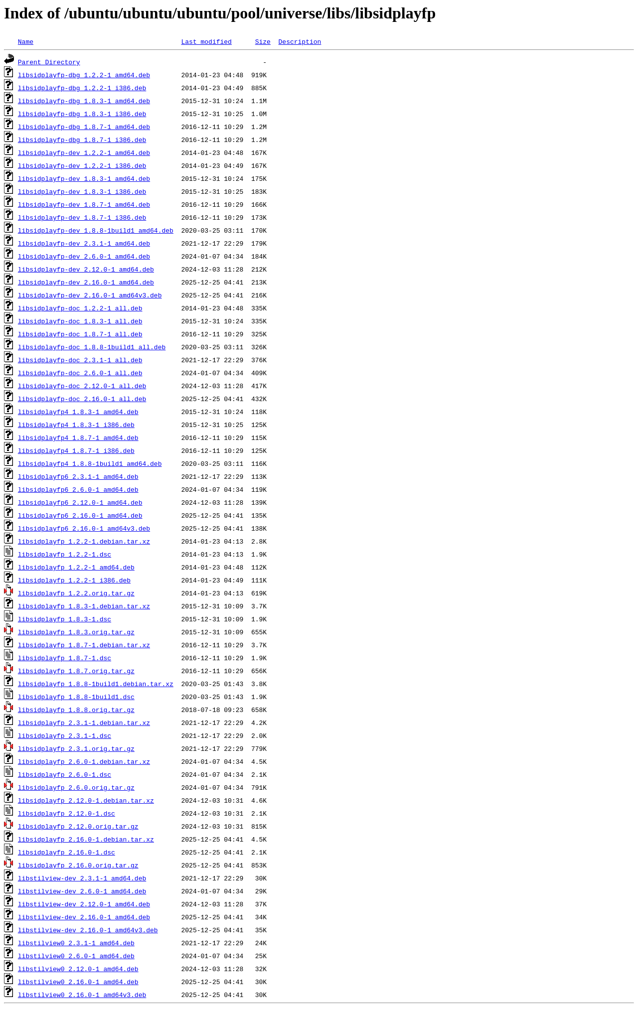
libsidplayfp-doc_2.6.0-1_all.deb (80, 372)
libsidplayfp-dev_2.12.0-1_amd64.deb (86, 269)
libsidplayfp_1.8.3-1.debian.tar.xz (84, 605)
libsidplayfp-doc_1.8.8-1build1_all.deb (91, 346)
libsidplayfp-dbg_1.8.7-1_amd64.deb (84, 126)
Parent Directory (49, 61)
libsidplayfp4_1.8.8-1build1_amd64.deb (90, 463)
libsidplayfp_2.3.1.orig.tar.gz (76, 748)
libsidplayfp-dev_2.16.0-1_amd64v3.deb (90, 294)
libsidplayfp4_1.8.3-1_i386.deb (76, 424)
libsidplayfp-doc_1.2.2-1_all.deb (80, 307)
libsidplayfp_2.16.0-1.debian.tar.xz (86, 839)
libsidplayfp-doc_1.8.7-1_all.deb (80, 333)
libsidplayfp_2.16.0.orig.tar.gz (78, 865)
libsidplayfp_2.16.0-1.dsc (66, 852)
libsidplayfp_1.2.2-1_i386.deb (74, 580)
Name (25, 41)
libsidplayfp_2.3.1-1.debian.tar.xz (84, 722)
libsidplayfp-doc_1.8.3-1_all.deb (80, 320)
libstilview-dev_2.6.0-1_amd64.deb (82, 890)
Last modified (206, 41)
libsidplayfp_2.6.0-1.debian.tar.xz (84, 761)
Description (299, 41)
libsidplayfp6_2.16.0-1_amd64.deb (80, 515)
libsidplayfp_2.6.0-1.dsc (64, 774)
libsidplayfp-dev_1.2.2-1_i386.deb (82, 165)
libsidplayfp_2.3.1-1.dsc (64, 735)
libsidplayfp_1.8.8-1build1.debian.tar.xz (95, 683)
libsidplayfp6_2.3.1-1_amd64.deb (78, 476)
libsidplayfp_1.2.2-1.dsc (64, 554)
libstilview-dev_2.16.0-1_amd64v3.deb (88, 929)
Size (263, 41)
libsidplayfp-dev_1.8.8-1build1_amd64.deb (95, 230)
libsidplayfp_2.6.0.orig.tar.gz (76, 787)
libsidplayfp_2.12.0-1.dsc (66, 813)
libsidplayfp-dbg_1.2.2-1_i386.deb (82, 87)
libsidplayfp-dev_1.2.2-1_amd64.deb (84, 152)
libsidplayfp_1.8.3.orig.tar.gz (76, 631)
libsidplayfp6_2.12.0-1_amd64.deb (80, 502)
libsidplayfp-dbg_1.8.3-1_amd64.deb (84, 100)
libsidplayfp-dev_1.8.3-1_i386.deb (82, 191)
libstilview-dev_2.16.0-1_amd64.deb (84, 916)
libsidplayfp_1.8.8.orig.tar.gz (76, 709)
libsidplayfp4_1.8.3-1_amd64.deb (78, 411)
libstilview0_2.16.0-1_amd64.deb (78, 981)
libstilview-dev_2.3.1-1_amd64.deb (82, 877)
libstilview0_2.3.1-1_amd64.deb (76, 942)
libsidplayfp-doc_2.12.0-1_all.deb (82, 385)
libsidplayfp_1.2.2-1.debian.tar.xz (84, 541)
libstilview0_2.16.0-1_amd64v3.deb (82, 994)
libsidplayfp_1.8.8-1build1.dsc (76, 696)
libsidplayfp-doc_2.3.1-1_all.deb (80, 359)
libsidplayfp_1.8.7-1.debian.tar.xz (84, 644)
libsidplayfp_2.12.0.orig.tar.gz (78, 826)
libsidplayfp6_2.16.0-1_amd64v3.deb (84, 528)
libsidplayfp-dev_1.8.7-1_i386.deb (82, 217)
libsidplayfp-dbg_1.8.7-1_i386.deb (82, 139)
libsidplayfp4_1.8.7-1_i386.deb (76, 450)
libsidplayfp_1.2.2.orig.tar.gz (76, 592)
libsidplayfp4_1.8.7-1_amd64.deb (78, 437)
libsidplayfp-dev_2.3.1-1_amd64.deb (84, 243)
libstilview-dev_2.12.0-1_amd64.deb (84, 903)
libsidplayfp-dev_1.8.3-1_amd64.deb (84, 178)
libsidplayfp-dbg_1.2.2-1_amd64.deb (84, 74)
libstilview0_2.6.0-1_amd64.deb (76, 955)
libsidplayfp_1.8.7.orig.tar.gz (76, 670)
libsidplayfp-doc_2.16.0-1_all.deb (82, 398)
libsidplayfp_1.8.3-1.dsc (64, 618)
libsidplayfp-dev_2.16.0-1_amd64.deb (86, 282)
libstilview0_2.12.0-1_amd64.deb (78, 968)
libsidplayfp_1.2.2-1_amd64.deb (76, 567)
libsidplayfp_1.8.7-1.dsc (64, 657)
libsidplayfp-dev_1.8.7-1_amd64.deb (84, 204)
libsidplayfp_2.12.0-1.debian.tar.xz (86, 800)
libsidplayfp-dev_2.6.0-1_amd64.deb (84, 256)
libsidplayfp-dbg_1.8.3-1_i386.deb (82, 113)
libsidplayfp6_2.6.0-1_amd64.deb (78, 489)
